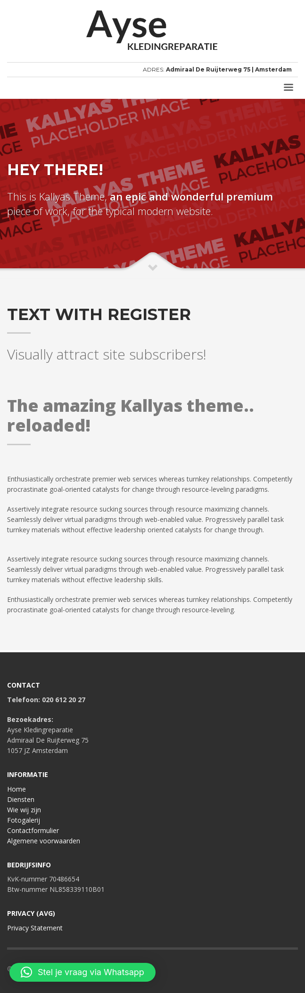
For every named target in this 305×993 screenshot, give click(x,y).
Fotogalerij (23, 820)
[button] (82, 972)
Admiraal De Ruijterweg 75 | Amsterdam (229, 69)
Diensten (20, 799)
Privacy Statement (35, 927)
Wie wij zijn (24, 809)
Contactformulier (33, 830)
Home (16, 789)
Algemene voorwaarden (43, 840)
